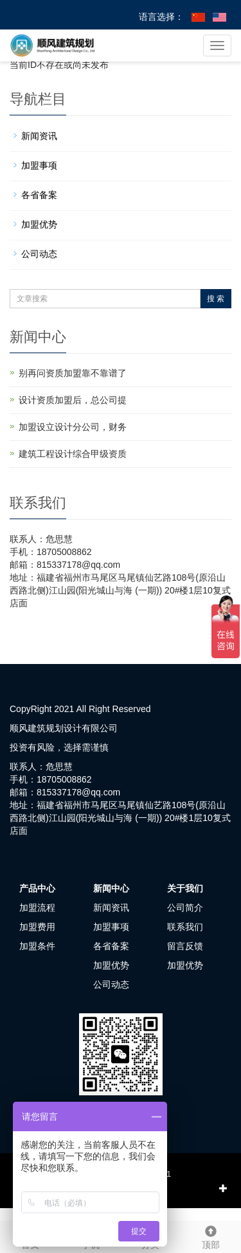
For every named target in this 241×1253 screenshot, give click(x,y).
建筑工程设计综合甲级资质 (73, 454)
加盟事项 (39, 165)
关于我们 (185, 888)
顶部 (211, 1236)
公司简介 (185, 907)
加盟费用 (37, 927)
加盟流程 (37, 907)
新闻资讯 (39, 136)
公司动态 (39, 254)
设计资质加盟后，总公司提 (73, 400)
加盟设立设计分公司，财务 (73, 427)
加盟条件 (37, 946)
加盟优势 (39, 224)
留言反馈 (185, 946)
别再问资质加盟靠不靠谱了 (73, 373)
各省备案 (39, 195)
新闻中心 (111, 888)
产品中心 (37, 888)
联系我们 (185, 927)
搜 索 (215, 298)
